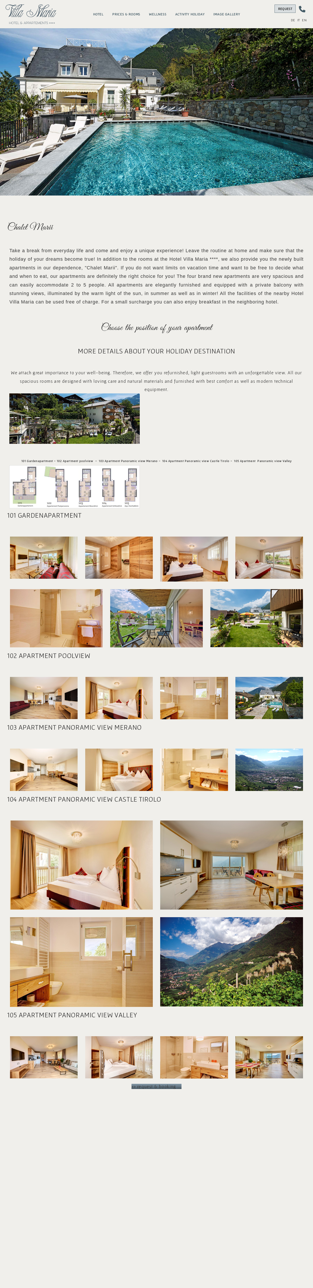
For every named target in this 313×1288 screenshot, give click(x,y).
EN (304, 20)
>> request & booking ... (156, 1087)
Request (285, 9)
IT (298, 20)
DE (293, 20)
